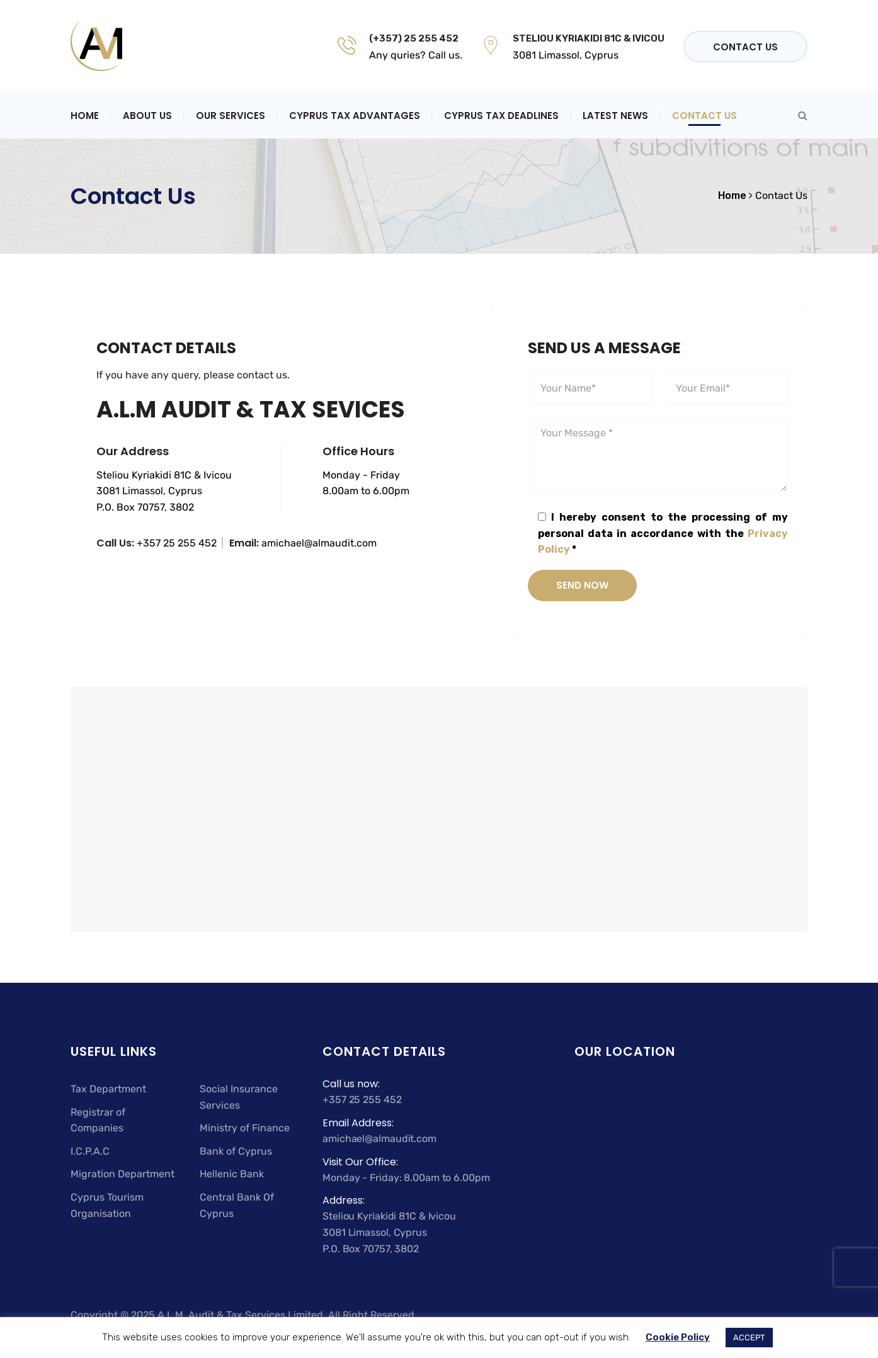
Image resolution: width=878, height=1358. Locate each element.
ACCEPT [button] (749, 1337)
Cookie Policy (678, 1337)
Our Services (230, 115)
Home (85, 115)
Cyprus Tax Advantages (354, 115)
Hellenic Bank (232, 1174)
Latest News (615, 115)
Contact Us (745, 47)
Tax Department (108, 1089)
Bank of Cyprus (236, 1151)
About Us (147, 115)
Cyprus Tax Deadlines (501, 115)
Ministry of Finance (245, 1128)
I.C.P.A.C (90, 1151)
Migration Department (122, 1174)
